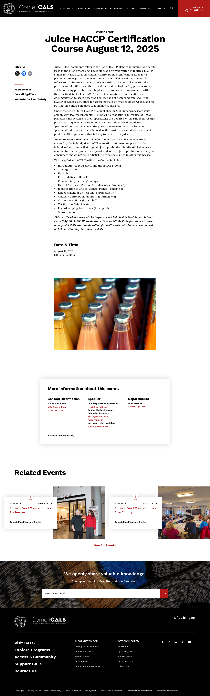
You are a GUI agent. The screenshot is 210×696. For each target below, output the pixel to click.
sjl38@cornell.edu (57, 407)
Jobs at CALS (124, 666)
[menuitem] (66, 8)
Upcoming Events (126, 651)
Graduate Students (84, 651)
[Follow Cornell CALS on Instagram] (169, 642)
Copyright (19, 690)
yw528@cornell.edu (98, 426)
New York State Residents (87, 666)
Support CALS (28, 663)
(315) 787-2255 (55, 410)
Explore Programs (32, 649)
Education (66, 8)
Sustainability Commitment (139, 690)
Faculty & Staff (82, 656)
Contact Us (25, 671)
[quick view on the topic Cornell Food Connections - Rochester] (30, 497)
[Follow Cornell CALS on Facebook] (162, 642)
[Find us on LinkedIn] (176, 642)
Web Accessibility (52, 690)
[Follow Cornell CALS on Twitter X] (182, 642)
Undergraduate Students (87, 646)
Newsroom (123, 646)
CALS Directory (125, 661)
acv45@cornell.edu (98, 416)
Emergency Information (167, 690)
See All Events (105, 545)
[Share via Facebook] (24, 73)
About (161, 8)
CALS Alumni (81, 661)
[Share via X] (17, 73)
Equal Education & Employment (80, 690)
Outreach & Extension (108, 8)
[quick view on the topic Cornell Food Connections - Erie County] (135, 497)
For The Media (125, 656)
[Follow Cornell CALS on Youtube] (189, 642)
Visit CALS (24, 643)
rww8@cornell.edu (97, 407)
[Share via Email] (30, 73)
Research (84, 8)
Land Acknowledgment (111, 690)
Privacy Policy (34, 690)
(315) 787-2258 (95, 420)
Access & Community (140, 8)
